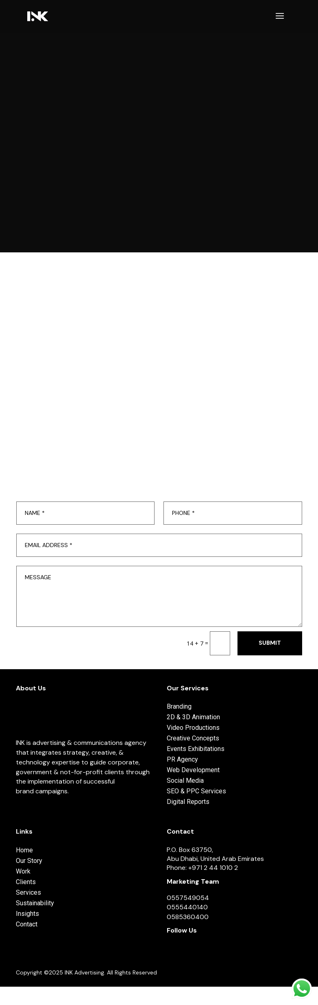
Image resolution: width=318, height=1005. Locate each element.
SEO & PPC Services (196, 791)
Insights (27, 913)
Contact (26, 924)
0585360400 (188, 917)
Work (23, 871)
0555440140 (187, 907)
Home (24, 850)
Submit (270, 642)
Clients (26, 882)
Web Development (193, 770)
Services (28, 892)
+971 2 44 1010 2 (213, 867)
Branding (179, 706)
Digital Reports (188, 802)
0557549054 (188, 897)
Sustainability (35, 903)
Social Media (185, 780)
